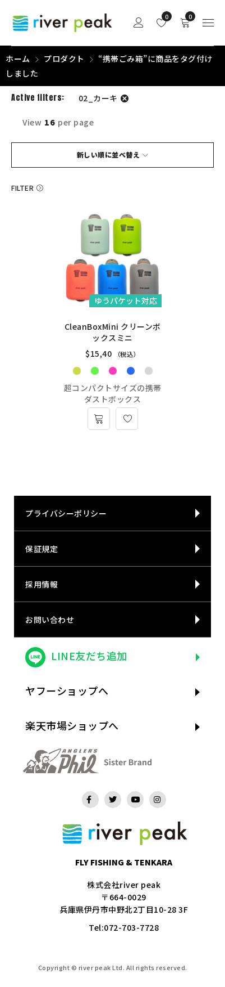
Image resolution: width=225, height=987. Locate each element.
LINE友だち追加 (89, 655)
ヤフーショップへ (66, 690)
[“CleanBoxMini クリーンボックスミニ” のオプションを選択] (98, 418)
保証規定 (41, 548)
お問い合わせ (49, 619)
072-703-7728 (131, 927)
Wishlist (164, 16)
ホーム (18, 58)
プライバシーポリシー (66, 513)
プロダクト (64, 58)
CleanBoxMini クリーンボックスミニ (113, 332)
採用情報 (41, 584)
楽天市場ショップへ (72, 725)
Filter (22, 187)
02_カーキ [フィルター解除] (98, 98)
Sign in (139, 22)
